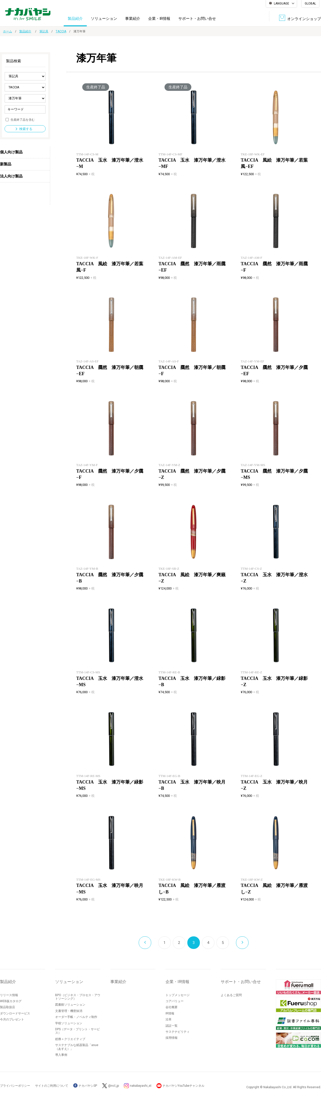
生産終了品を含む (23, 119)
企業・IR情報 (159, 18)
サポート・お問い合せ (197, 18)
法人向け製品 (11, 176)
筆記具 (43, 31)
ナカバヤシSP (85, 1085)
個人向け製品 (11, 152)
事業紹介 (132, 18)
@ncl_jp (113, 1085)
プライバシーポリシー (15, 1085)
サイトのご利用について (51, 1085)
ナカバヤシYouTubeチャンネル (183, 1085)
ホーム (7, 31)
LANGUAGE (281, 3)
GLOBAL (310, 3)
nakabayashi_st (140, 1085)
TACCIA (61, 31)
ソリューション (104, 18)
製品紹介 (75, 18)
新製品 (5, 164)
